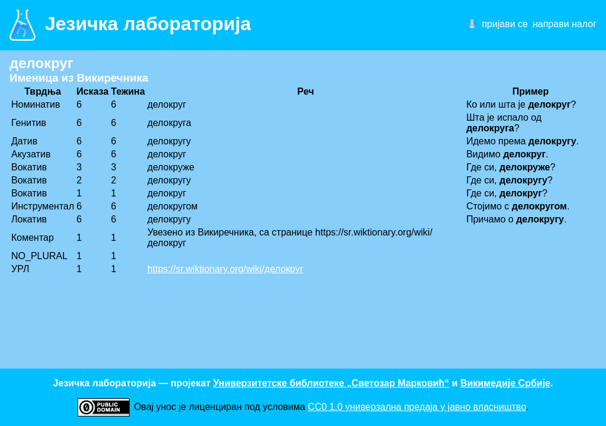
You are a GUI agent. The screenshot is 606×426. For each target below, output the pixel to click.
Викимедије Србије (505, 383)
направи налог (565, 24)
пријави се (505, 24)
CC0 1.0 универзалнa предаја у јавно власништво (417, 407)
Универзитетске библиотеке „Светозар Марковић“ (331, 383)
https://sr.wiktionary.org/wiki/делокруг (225, 269)
